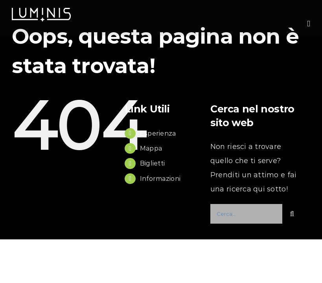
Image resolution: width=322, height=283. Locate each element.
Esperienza (158, 133)
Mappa (151, 148)
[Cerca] (292, 214)
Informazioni (160, 178)
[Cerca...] (246, 214)
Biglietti (152, 163)
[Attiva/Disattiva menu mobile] (308, 24)
